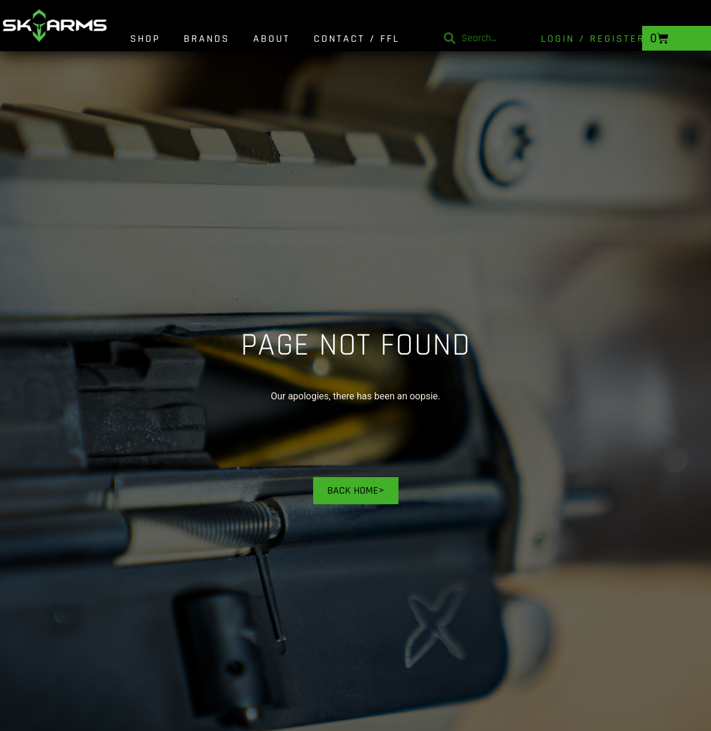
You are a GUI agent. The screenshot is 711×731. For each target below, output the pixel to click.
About (271, 38)
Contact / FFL (357, 38)
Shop (145, 38)
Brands (207, 38)
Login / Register (593, 38)
